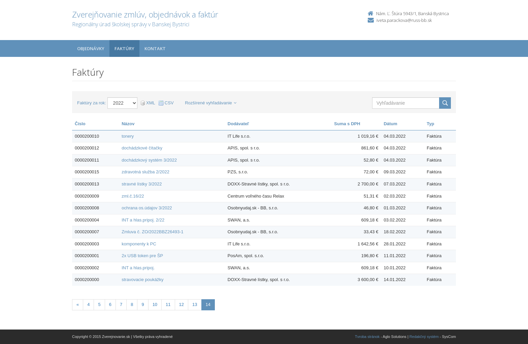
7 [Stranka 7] (121, 304)
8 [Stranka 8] (132, 304)
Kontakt (155, 48)
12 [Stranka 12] (181, 304)
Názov (128, 123)
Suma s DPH (347, 123)
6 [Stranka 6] (110, 304)
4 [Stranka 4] (88, 304)
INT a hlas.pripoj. (138, 267)
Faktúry (124, 48)
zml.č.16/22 (133, 196)
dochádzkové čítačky (142, 147)
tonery (128, 136)
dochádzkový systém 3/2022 (149, 160)
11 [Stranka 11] (168, 304)
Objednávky (90, 48)
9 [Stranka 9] (142, 304)
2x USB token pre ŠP (142, 255)
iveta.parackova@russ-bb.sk (404, 20)
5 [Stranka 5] (99, 304)
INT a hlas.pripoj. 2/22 (143, 219)
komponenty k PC (139, 243)
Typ (430, 123)
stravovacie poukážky (142, 279)
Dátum (390, 123)
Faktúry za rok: (91, 102)
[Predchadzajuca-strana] (77, 304)
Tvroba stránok (367, 337)
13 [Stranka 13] (194, 304)
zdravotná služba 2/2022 (145, 171)
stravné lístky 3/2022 (142, 183)
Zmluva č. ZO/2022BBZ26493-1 (153, 231)
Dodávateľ (238, 123)
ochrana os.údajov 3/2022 (147, 207)
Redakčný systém (424, 337)
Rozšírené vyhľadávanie (210, 102)
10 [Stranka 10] (155, 304)
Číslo (80, 123)
